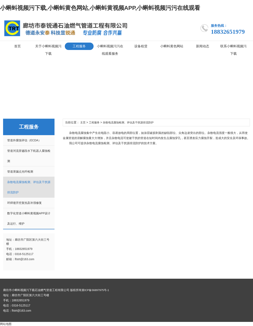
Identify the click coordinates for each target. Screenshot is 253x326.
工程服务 (79, 46)
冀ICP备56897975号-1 (96, 290)
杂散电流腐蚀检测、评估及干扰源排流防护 (28, 187)
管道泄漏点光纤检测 (20, 171)
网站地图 (6, 324)
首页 (17, 46)
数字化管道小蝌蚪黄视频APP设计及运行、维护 (28, 218)
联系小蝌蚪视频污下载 (233, 49)
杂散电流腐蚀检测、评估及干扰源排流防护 (131, 122)
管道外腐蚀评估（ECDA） (24, 140)
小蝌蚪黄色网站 (171, 46)
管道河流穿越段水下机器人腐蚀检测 (28, 156)
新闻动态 (202, 46)
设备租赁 (140, 46)
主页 (83, 122)
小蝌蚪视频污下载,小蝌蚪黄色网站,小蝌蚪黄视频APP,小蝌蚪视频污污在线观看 (100, 8)
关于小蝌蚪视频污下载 (48, 49)
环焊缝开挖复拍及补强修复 (24, 202)
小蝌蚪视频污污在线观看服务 (110, 49)
